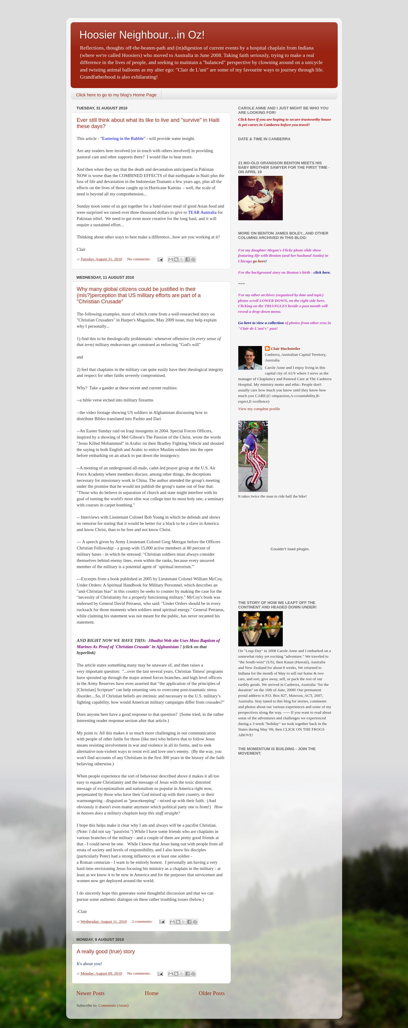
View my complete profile (259, 409)
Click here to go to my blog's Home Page (116, 94)
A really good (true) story (106, 951)
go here (259, 261)
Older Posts (212, 993)
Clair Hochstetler (286, 348)
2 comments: (142, 921)
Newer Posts (91, 993)
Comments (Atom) (114, 1005)
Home (151, 993)
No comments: (139, 259)
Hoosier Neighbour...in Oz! (142, 35)
